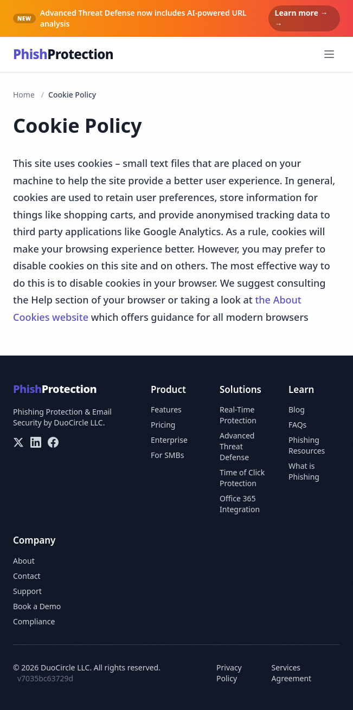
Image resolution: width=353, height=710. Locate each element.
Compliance (34, 621)
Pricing (163, 424)
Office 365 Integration (240, 503)
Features (166, 409)
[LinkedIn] (35, 442)
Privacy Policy (229, 672)
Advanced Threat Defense (237, 446)
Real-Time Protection (238, 414)
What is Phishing (303, 471)
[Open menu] (329, 54)
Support (27, 591)
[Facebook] (53, 442)
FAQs (297, 424)
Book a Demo (37, 606)
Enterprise (169, 440)
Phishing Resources (306, 445)
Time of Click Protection (242, 477)
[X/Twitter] (18, 442)
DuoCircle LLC (78, 422)
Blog (296, 409)
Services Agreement (292, 672)
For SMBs (167, 455)
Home (24, 94)
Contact (27, 576)
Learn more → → (301, 18)
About (24, 561)
